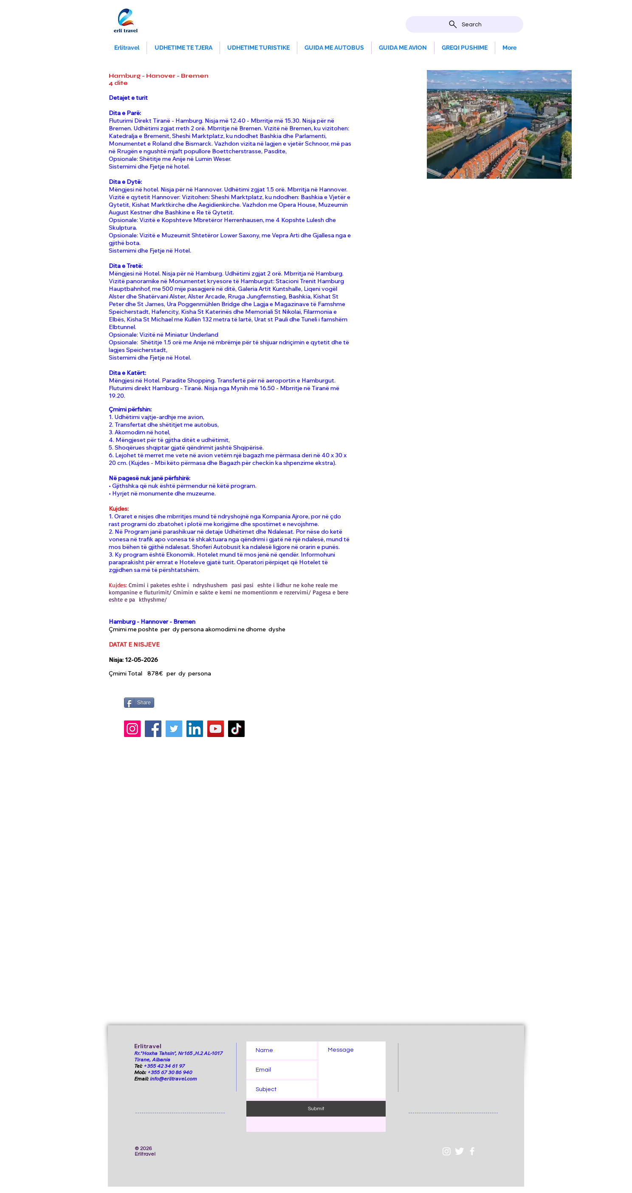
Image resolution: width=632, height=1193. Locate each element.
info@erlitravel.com (173, 1078)
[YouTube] (215, 728)
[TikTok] (236, 728)
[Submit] (316, 1109)
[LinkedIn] (194, 728)
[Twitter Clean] (459, 1151)
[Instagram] (132, 728)
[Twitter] (174, 728)
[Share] (139, 703)
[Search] (464, 24)
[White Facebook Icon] (472, 1151)
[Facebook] (153, 728)
